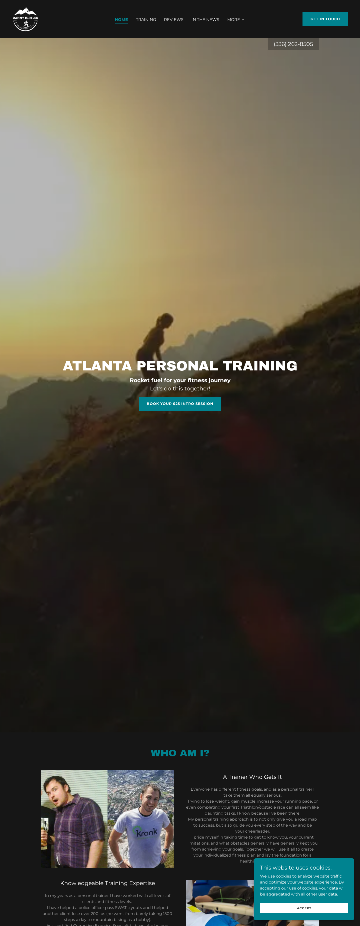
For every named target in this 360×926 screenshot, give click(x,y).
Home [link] (121, 19)
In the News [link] (205, 19)
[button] (236, 20)
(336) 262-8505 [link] (293, 44)
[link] (25, 18)
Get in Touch (325, 19)
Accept (304, 908)
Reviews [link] (174, 19)
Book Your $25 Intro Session (180, 403)
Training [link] (146, 19)
